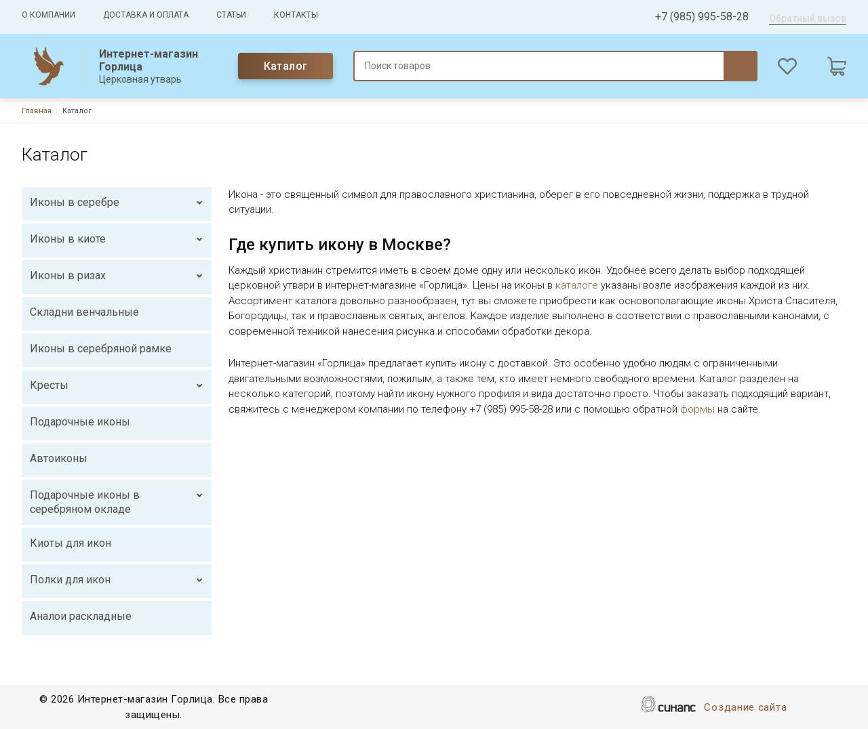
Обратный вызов (807, 18)
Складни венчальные (84, 312)
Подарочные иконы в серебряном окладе (85, 502)
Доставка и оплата (146, 15)
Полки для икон (70, 579)
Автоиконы (58, 458)
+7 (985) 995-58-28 (702, 16)
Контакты (296, 15)
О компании (48, 15)
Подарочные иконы (80, 421)
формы (697, 409)
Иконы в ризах (68, 275)
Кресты (49, 385)
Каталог (286, 66)
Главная (37, 110)
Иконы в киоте (68, 238)
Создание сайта (745, 708)
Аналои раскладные (81, 616)
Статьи (231, 15)
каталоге (576, 285)
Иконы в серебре (74, 202)
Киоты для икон (70, 543)
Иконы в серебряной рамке (101, 348)
